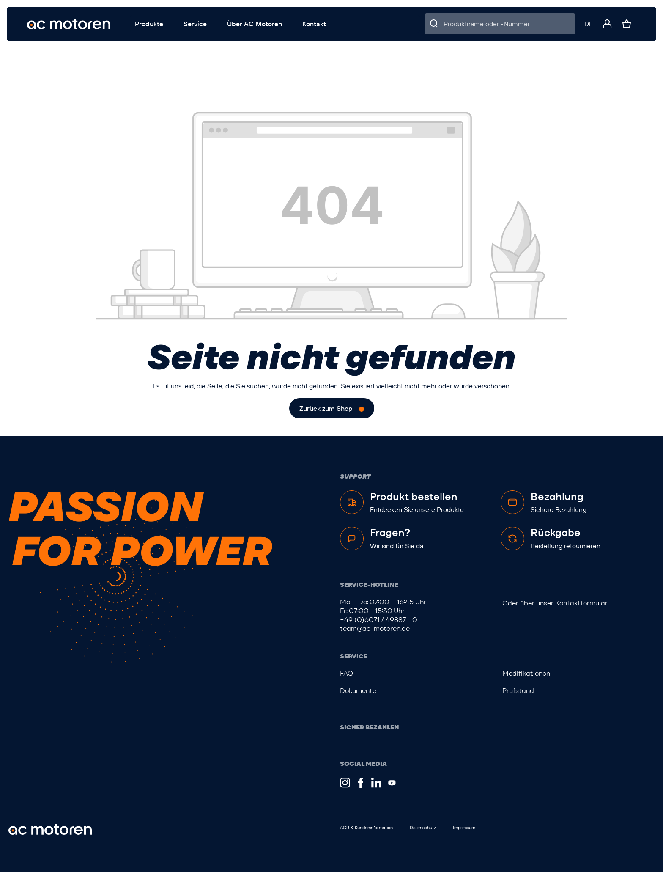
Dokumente (358, 690)
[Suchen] (434, 23)
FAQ (346, 673)
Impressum (464, 828)
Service (353, 656)
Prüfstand (518, 690)
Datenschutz (423, 828)
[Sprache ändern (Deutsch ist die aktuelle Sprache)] (588, 23)
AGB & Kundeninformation (366, 828)
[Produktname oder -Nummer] (509, 23)
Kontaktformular (581, 603)
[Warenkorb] (626, 23)
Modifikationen (526, 673)
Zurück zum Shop (325, 408)
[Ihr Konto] (607, 23)
